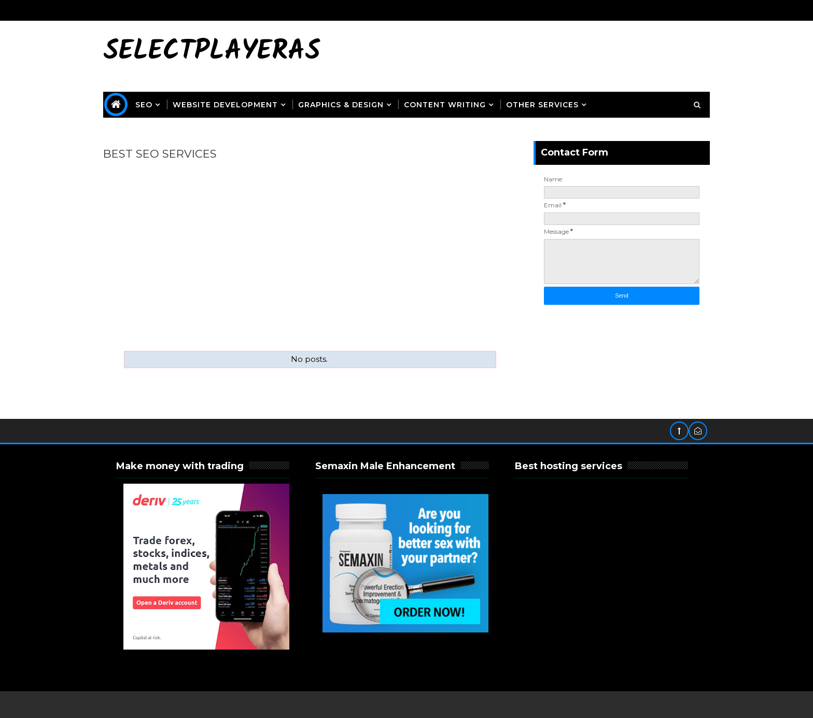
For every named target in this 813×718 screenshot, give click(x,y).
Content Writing (445, 104)
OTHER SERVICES (542, 104)
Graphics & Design (341, 104)
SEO (143, 104)
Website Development (225, 104)
